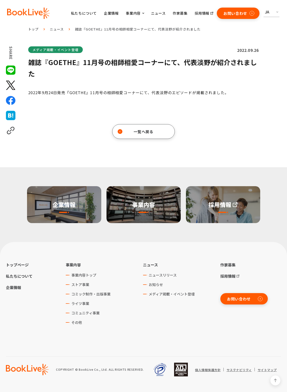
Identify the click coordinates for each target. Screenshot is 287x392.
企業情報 (111, 13)
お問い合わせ (238, 13)
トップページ (17, 265)
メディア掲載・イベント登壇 (55, 49)
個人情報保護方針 (208, 370)
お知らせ (156, 284)
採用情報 (202, 13)
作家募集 (180, 13)
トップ (33, 29)
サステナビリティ (239, 370)
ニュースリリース (163, 275)
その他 (76, 322)
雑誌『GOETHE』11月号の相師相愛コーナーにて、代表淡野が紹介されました (137, 29)
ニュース (158, 13)
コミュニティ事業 (85, 312)
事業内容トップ (83, 275)
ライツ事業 (80, 303)
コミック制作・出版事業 (91, 293)
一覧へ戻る (135, 131)
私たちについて (84, 13)
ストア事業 (80, 284)
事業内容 (73, 265)
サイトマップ (267, 370)
